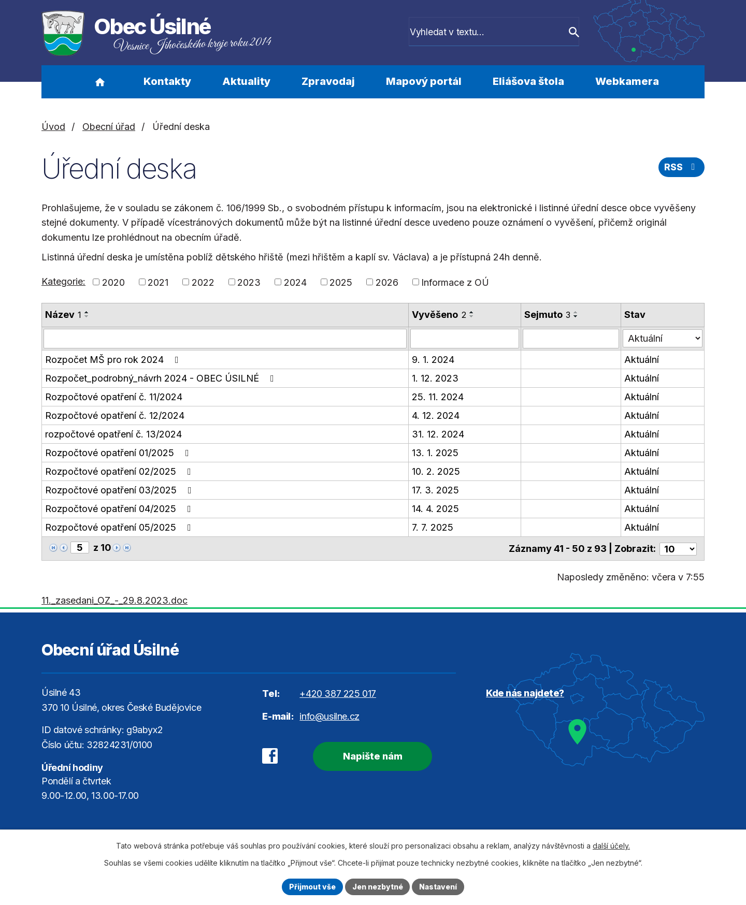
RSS (681, 167)
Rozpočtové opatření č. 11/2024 (113, 396)
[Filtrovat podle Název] (225, 338)
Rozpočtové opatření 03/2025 (120, 490)
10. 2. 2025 (436, 471)
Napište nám (371, 755)
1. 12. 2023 (435, 378)
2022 (203, 281)
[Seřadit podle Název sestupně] (87, 316)
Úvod (100, 81)
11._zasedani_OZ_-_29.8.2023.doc (114, 599)
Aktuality (246, 81)
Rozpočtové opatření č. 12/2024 (114, 415)
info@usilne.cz (329, 715)
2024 (295, 281)
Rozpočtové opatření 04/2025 (120, 508)
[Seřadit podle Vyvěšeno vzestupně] (472, 312)
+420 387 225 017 (337, 693)
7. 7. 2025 (432, 527)
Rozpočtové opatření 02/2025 (120, 471)
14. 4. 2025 (435, 508)
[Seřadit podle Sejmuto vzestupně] (576, 312)
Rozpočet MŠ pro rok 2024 (114, 359)
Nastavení (439, 886)
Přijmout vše (311, 886)
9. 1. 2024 (433, 359)
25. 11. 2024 (438, 396)
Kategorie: (63, 281)
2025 (340, 281)
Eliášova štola (528, 81)
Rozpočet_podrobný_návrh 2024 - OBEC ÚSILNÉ (161, 378)
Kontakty (167, 81)
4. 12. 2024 (436, 415)
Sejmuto (547, 314)
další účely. (611, 845)
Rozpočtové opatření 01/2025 (119, 452)
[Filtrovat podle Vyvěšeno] (464, 338)
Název (63, 314)
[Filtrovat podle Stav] (662, 337)
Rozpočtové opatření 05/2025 (120, 527)
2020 (113, 281)
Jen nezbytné (377, 886)
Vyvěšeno (439, 314)
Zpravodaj (328, 81)
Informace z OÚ (455, 281)
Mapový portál (424, 81)
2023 (249, 281)
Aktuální (641, 359)
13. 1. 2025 (435, 452)
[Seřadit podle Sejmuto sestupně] (576, 316)
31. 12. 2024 (438, 434)
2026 (387, 281)
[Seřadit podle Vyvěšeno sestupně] (472, 316)
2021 (158, 281)
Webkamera (627, 81)
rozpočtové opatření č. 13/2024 (113, 434)
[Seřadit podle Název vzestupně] (87, 312)
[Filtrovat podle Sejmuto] (571, 338)
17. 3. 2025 (435, 490)
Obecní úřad (108, 126)
